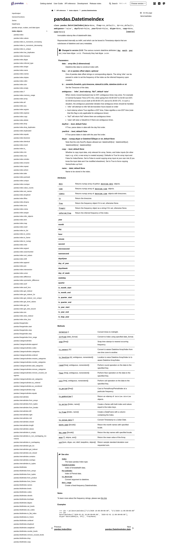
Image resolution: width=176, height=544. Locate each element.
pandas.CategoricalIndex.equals (25, 393)
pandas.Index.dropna (21, 202)
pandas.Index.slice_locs (22, 319)
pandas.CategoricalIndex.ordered (26, 355)
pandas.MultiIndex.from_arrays (25, 471)
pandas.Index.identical (22, 141)
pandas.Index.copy (20, 116)
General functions (18, 17)
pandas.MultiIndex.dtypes (23, 503)
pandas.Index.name (21, 70)
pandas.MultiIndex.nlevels (23, 495)
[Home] (52, 10)
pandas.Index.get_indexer (23, 291)
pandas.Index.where (21, 170)
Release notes (95, 3)
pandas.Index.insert (21, 145)
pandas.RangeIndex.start (23, 326)
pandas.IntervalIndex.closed (24, 422)
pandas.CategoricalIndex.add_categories (28, 366)
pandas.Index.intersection (23, 269)
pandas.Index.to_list (21, 230)
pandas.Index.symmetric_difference (26, 280)
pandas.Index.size (20, 84)
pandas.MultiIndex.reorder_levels (25, 531)
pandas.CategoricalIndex (23, 341)
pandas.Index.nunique (22, 184)
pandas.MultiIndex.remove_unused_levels (29, 535)
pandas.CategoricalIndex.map (24, 390)
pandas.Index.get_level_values (25, 302)
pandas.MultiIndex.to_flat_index (25, 513)
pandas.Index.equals (21, 134)
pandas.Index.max (20, 156)
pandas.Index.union (21, 273)
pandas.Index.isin (20, 312)
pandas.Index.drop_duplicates (24, 127)
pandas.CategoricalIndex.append (25, 344)
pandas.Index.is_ (20, 148)
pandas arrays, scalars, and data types (26, 27)
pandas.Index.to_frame (22, 237)
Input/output (16, 13)
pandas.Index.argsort (21, 248)
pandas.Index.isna (20, 205)
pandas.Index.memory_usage (24, 95)
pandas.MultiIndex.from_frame (24, 481)
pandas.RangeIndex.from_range (25, 337)
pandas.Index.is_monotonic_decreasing (28, 45)
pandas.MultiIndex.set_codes (24, 510)
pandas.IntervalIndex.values (24, 429)
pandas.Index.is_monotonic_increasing (28, 42)
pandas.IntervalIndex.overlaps (24, 460)
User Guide (58, 3)
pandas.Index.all (19, 102)
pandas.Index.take (20, 173)
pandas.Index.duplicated (22, 131)
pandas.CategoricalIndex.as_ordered (27, 383)
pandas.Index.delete (21, 120)
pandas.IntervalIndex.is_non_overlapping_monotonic (30, 437)
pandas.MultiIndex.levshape (24, 499)
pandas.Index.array (21, 99)
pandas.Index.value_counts (23, 188)
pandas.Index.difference (22, 277)
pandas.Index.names (21, 74)
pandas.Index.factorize (22, 138)
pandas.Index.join (20, 266)
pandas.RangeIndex (21, 323)
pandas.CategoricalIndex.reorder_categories (30, 362)
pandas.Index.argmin (21, 109)
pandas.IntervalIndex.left (22, 411)
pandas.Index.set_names (23, 191)
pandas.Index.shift (20, 259)
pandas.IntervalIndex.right (23, 415)
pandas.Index (18, 35)
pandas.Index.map (20, 223)
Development (82, 3)
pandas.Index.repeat (21, 166)
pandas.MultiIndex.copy (22, 542)
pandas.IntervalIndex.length (24, 425)
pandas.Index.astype (21, 213)
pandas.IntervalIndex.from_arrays (26, 400)
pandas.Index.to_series (22, 234)
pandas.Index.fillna (20, 198)
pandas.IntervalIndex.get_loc (24, 446)
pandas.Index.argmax (21, 113)
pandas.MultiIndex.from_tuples (25, 474)
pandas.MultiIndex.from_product (25, 478)
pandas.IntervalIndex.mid (23, 418)
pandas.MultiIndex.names (23, 485)
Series (14, 20)
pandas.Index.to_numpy (22, 241)
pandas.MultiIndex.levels (22, 488)
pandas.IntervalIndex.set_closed (25, 453)
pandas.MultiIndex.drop (22, 538)
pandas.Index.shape (21, 67)
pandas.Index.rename (21, 163)
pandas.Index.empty (21, 88)
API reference (70, 3)
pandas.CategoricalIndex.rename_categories (30, 358)
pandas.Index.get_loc (21, 305)
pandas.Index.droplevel (22, 195)
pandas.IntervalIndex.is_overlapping (27, 442)
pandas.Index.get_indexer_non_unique (28, 298)
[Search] (118, 3)
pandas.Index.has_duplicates (24, 52)
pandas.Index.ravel (20, 227)
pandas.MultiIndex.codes (23, 492)
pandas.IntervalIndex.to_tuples (25, 463)
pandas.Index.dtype (21, 60)
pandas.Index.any (20, 106)
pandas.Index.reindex (21, 159)
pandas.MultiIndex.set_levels (24, 506)
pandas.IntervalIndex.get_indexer (26, 449)
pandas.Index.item (20, 220)
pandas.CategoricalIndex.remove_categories (30, 369)
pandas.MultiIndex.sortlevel (23, 520)
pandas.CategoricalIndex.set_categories (28, 379)
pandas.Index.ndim (20, 81)
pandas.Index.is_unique (22, 49)
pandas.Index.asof (20, 284)
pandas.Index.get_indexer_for (24, 294)
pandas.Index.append (21, 262)
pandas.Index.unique (21, 181)
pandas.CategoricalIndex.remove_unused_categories (30, 374)
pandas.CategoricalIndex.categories (27, 351)
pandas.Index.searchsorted (23, 252)
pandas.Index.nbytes (21, 77)
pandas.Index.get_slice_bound (25, 309)
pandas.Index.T (19, 92)
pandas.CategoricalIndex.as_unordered (28, 386)
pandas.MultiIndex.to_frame (24, 517)
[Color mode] (149, 3)
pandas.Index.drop (20, 124)
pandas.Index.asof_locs (22, 287)
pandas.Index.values (21, 38)
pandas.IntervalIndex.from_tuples (26, 404)
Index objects (17, 31)
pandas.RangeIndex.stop (23, 330)
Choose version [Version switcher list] (137, 3)
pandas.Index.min (20, 152)
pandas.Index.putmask (22, 177)
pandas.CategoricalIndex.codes (25, 348)
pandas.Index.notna (21, 209)
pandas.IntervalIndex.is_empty (25, 432)
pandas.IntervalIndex (21, 397)
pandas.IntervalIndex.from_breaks (26, 407)
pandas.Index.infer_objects (23, 216)
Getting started (46, 3)
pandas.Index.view (20, 245)
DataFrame (16, 24)
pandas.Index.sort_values (23, 255)
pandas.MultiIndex (20, 467)
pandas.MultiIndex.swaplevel (24, 528)
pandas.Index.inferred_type (23, 63)
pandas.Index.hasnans (22, 56)
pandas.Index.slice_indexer (23, 316)
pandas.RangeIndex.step (23, 334)
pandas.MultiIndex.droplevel (24, 524)
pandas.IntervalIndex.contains (24, 456)
